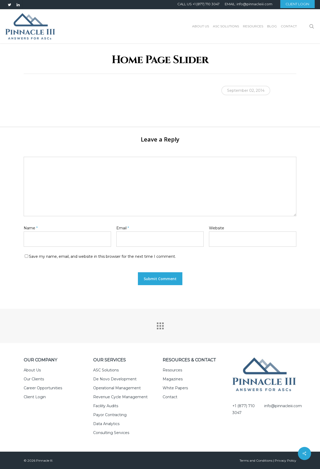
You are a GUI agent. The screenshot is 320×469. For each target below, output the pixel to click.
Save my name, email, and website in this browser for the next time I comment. (102, 256)
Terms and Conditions (255, 460)
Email (122, 228)
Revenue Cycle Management (120, 397)
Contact (170, 397)
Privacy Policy (285, 460)
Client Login (35, 397)
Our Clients (34, 379)
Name (31, 228)
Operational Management (117, 388)
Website (216, 228)
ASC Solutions (106, 370)
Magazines (173, 379)
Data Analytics (106, 423)
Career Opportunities (43, 388)
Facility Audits (105, 406)
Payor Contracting (110, 414)
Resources (172, 370)
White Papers (175, 388)
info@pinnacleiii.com (283, 406)
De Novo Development (115, 379)
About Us (32, 370)
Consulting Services (111, 432)
